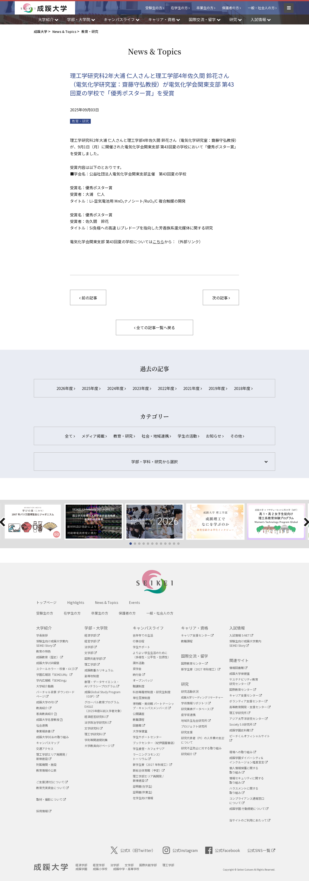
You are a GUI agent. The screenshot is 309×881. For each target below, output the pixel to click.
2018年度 (243, 388)
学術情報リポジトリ (196, 703)
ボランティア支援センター (248, 701)
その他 (237, 436)
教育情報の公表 (46, 770)
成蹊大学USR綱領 (47, 663)
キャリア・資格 (194, 628)
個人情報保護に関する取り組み (243, 770)
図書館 (139, 725)
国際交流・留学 (194, 656)
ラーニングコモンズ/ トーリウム (146, 756)
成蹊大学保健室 (239, 673)
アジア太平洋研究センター (248, 718)
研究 (185, 684)
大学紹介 (44, 628)
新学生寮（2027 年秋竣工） (152, 764)
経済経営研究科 (96, 716)
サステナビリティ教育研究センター (243, 681)
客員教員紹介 (46, 714)
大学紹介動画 (45, 686)
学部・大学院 (96, 628)
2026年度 (65, 388)
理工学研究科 (94, 734)
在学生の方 (179, 7)
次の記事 (221, 298)
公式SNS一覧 (261, 850)
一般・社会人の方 (261, 7)
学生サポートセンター (147, 737)
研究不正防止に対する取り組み (201, 748)
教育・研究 (80, 121)
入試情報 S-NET (241, 635)
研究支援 (187, 732)
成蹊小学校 (100, 869)
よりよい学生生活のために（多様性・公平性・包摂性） (151, 655)
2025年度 (91, 388)
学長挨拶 (42, 635)
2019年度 (218, 388)
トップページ (46, 602)
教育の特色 (43, 651)
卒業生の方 (205, 7)
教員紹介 (43, 708)
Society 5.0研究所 (242, 724)
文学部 (90, 653)
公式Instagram (180, 850)
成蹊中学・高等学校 (126, 869)
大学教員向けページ (99, 746)
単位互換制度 (141, 698)
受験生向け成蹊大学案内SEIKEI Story (52, 643)
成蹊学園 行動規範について (248, 808)
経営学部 (92, 641)
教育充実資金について (52, 788)
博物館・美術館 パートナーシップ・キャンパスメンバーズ (153, 705)
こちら (158, 241)
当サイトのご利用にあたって (249, 820)
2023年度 (142, 388)
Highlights (75, 602)
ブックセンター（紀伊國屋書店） (154, 743)
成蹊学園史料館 (241, 730)
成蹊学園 (81, 869)
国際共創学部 (94, 658)
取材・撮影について (51, 799)
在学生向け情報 (143, 798)
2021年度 (192, 388)
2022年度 (167, 388)
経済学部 (92, 635)
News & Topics (106, 602)
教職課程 (138, 719)
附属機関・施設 (46, 764)
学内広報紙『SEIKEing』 (52, 680)
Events (134, 602)
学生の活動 (188, 436)
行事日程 (138, 641)
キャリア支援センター (197, 635)
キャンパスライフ (148, 628)
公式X (133, 850)
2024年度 (116, 388)
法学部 (90, 647)
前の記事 (88, 298)
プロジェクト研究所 (194, 726)
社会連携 (42, 725)
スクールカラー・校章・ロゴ (56, 669)
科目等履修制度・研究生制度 (151, 692)
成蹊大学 (51, 867)
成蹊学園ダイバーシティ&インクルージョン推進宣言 (248, 760)
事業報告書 (45, 731)
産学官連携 (188, 715)
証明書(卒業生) (142, 792)
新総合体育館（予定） (149, 770)
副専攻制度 (91, 676)
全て (70, 436)
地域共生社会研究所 (196, 720)
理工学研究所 (239, 713)
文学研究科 (93, 728)
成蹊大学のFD (47, 702)
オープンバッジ (143, 680)
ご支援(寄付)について (52, 782)
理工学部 (92, 664)
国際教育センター (194, 663)
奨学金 (137, 669)
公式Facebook (222, 850)
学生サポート (141, 647)
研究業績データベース (197, 709)
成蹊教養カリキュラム (98, 670)
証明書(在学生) (142, 786)
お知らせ (215, 436)
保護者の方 (230, 7)
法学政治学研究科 (97, 722)
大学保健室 (140, 731)
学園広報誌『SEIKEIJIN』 (54, 674)
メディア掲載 (94, 436)
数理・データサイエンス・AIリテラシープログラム (101, 684)
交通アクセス (44, 748)
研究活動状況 (189, 691)
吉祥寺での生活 (143, 635)
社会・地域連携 (156, 436)
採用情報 (43, 811)
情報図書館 (238, 668)
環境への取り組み (242, 752)
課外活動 (138, 663)
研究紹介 (188, 754)
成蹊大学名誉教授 (49, 719)
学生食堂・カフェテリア (149, 748)
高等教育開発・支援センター (250, 707)
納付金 (139, 674)
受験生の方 (153, 7)
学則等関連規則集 (96, 740)
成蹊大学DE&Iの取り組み (52, 737)
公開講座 (138, 714)
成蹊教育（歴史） (49, 657)
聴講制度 (138, 686)
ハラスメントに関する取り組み (243, 790)
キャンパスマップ (47, 743)
